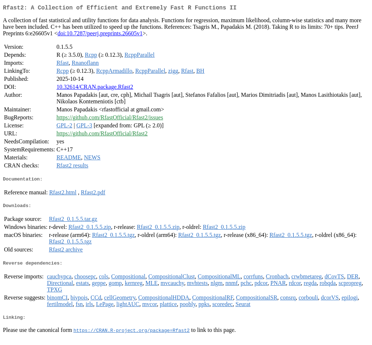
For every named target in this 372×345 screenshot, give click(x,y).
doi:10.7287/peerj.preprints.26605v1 (99, 35)
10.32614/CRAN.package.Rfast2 (94, 88)
